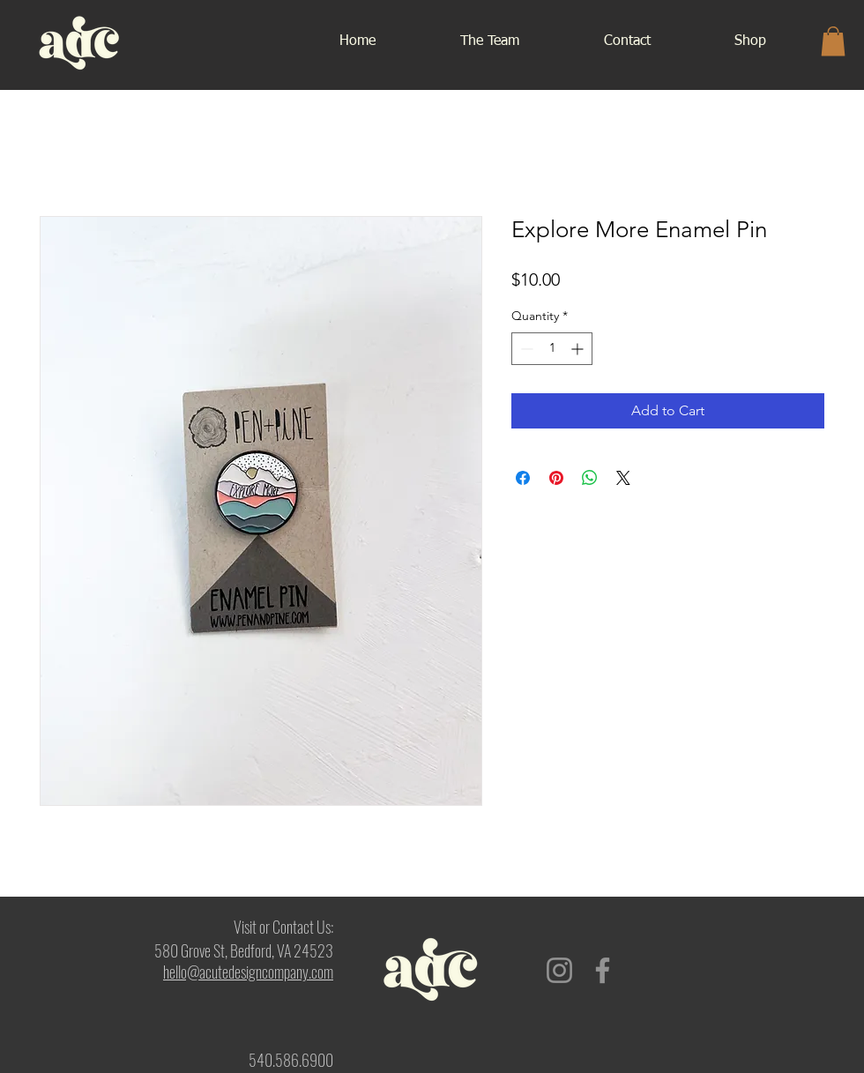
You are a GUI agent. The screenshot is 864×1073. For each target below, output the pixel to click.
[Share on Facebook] (522, 477)
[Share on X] (623, 477)
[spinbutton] (552, 348)
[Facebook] (602, 970)
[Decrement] (525, 348)
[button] (833, 41)
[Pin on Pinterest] (556, 477)
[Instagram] (559, 970)
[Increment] (579, 348)
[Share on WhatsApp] (589, 477)
